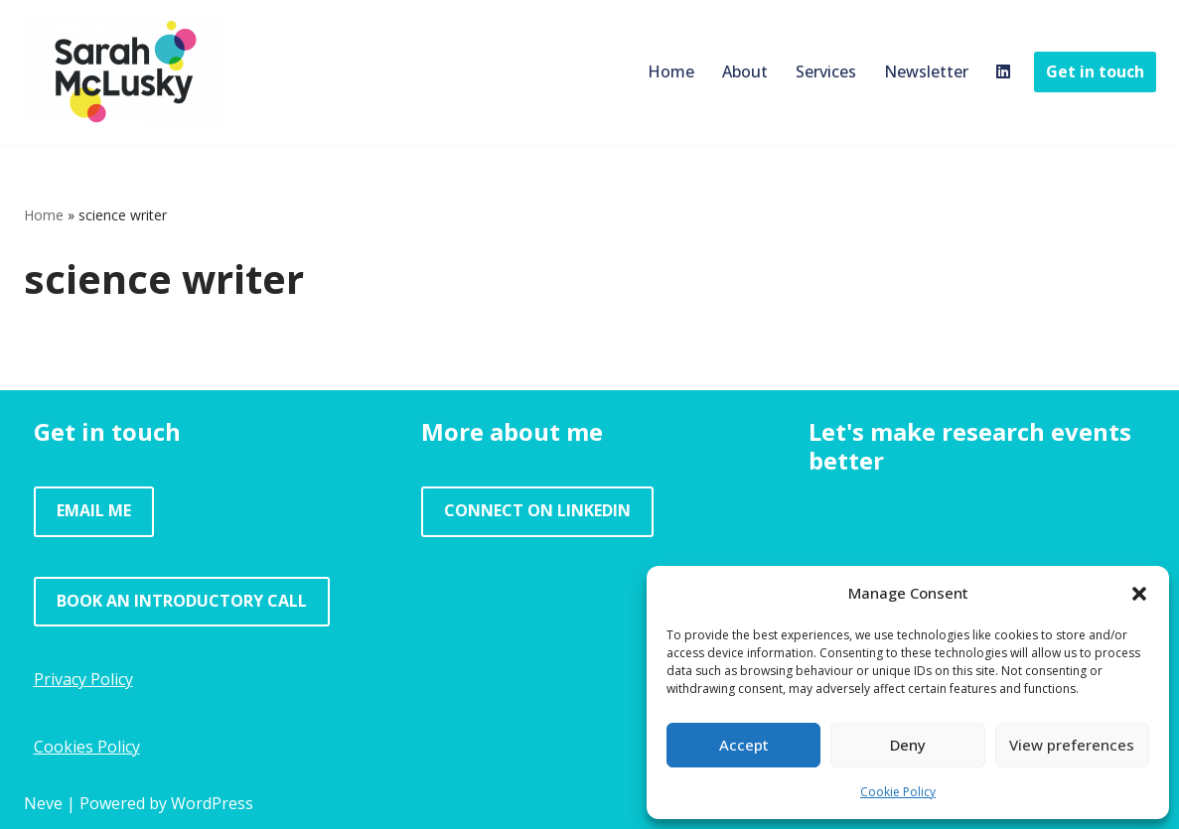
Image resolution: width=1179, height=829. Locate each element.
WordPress (212, 803)
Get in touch (1095, 71)
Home (671, 71)
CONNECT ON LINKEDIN (537, 510)
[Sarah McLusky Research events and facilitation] (123, 72)
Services (826, 71)
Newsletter (926, 71)
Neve (43, 803)
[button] (1139, 594)
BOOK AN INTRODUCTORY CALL (182, 601)
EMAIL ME (94, 510)
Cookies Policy (87, 747)
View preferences (1071, 745)
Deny (908, 745)
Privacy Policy (83, 679)
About (745, 71)
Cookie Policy (898, 791)
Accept (744, 745)
